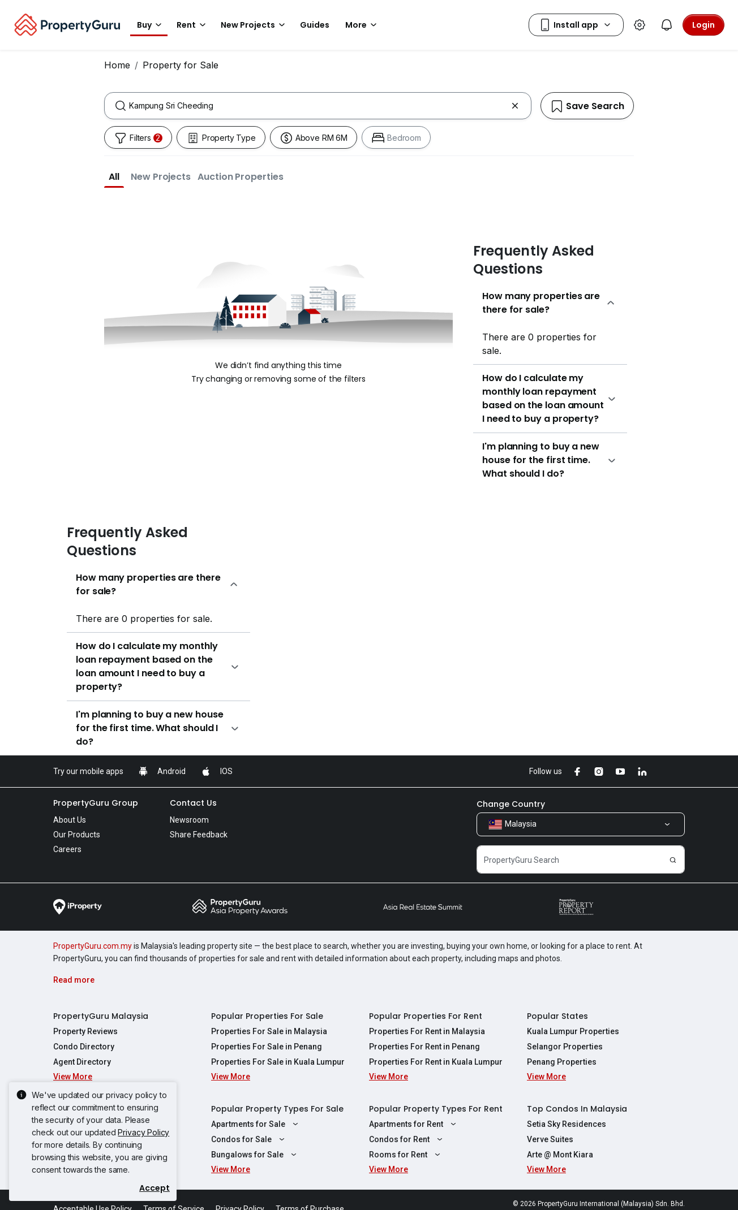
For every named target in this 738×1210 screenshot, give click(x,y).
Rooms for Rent (406, 1154)
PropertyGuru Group (95, 803)
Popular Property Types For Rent (436, 1108)
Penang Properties (562, 1061)
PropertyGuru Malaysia (100, 1016)
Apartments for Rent (414, 1124)
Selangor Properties (565, 1046)
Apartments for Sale (256, 1124)
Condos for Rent (407, 1139)
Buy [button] (151, 25)
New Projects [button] (255, 25)
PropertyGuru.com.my (92, 945)
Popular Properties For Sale (267, 1016)
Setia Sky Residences (566, 1124)
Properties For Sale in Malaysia (269, 1031)
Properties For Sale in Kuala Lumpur (278, 1061)
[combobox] (318, 105)
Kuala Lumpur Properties (573, 1031)
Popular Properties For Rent (425, 1016)
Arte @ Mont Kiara (560, 1154)
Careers (67, 849)
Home (117, 65)
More (362, 25)
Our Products (76, 834)
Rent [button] (193, 25)
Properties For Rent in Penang (424, 1046)
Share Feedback (199, 834)
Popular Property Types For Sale (277, 1108)
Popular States (557, 1016)
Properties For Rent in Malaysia (427, 1031)
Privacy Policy (143, 1132)
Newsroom (189, 819)
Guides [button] (314, 25)
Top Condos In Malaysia (577, 1108)
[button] (114, 176)
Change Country (511, 804)
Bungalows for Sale (255, 1154)
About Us (69, 819)
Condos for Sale (249, 1139)
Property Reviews (85, 1031)
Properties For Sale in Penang (266, 1046)
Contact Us (193, 803)
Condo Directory (83, 1046)
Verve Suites (550, 1139)
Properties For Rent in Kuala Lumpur (436, 1061)
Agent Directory (82, 1061)
